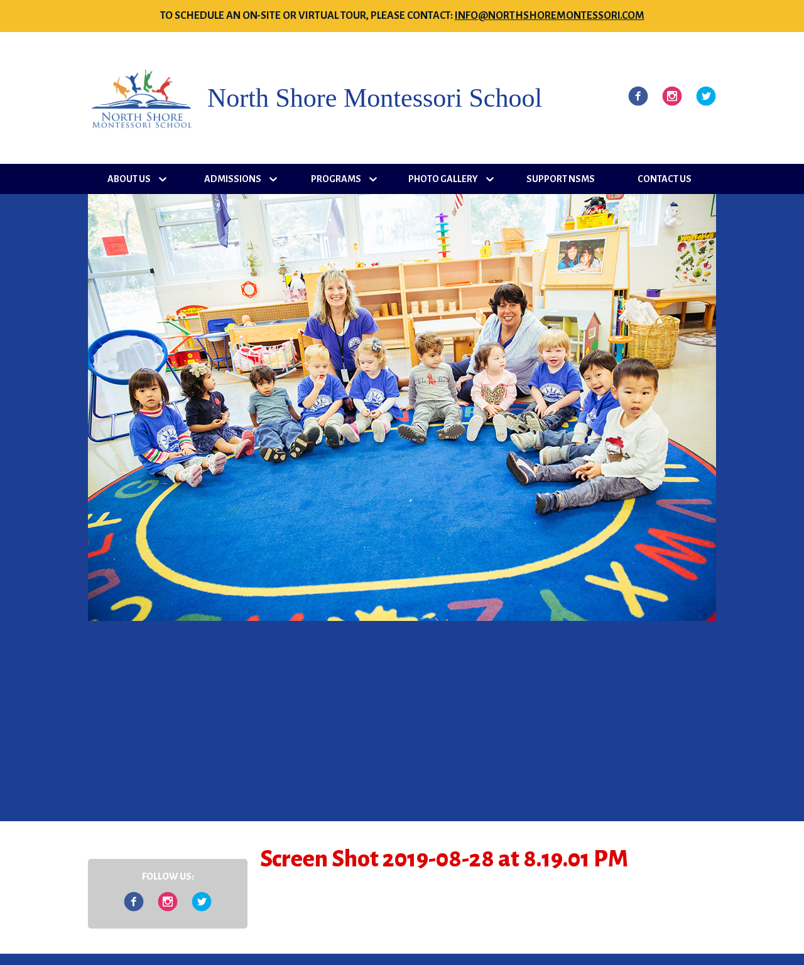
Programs (336, 179)
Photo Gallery (443, 179)
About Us (129, 179)
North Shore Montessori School (374, 98)
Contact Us (665, 179)
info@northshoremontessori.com (549, 15)
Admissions (232, 179)
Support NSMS (560, 179)
